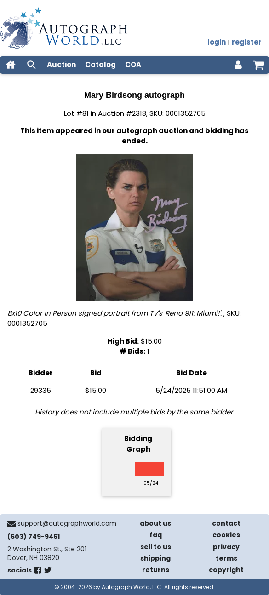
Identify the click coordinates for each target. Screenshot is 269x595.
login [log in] (216, 42)
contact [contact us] (226, 523)
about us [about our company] (155, 523)
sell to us (155, 546)
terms (226, 558)
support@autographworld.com (66, 523)
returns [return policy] (155, 569)
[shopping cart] (258, 65)
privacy (226, 546)
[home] (11, 65)
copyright (226, 569)
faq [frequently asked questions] (155, 534)
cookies (226, 534)
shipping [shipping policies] (155, 558)
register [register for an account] (247, 42)
